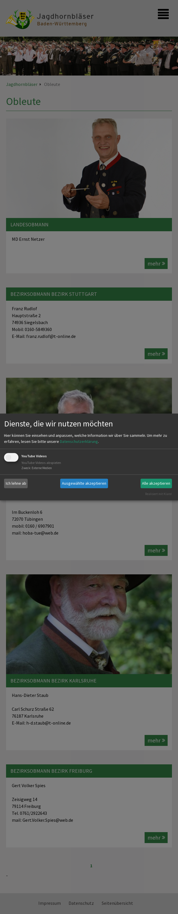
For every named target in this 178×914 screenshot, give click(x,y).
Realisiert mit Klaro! (158, 494)
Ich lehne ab (16, 483)
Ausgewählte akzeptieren (84, 483)
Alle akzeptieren (156, 483)
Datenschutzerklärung (79, 441)
